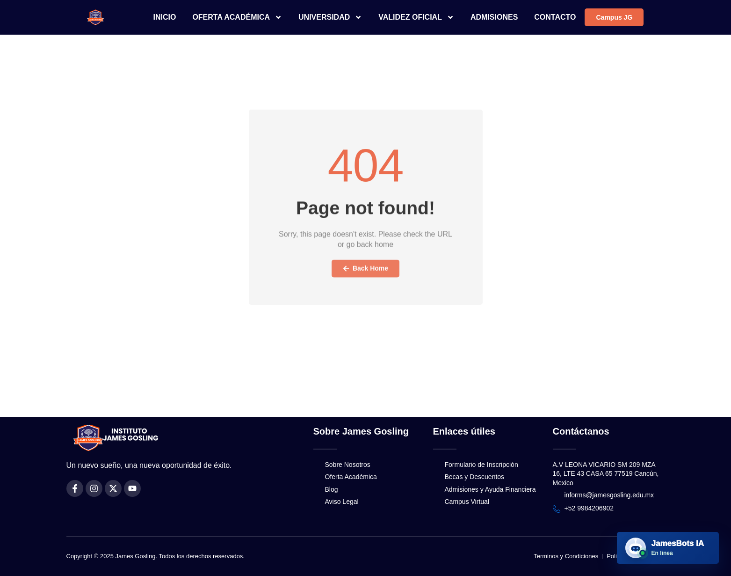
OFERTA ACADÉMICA (237, 17)
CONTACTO (555, 17)
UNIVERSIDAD (330, 17)
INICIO (164, 17)
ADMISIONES (494, 17)
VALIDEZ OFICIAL (416, 17)
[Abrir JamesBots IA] (668, 548)
